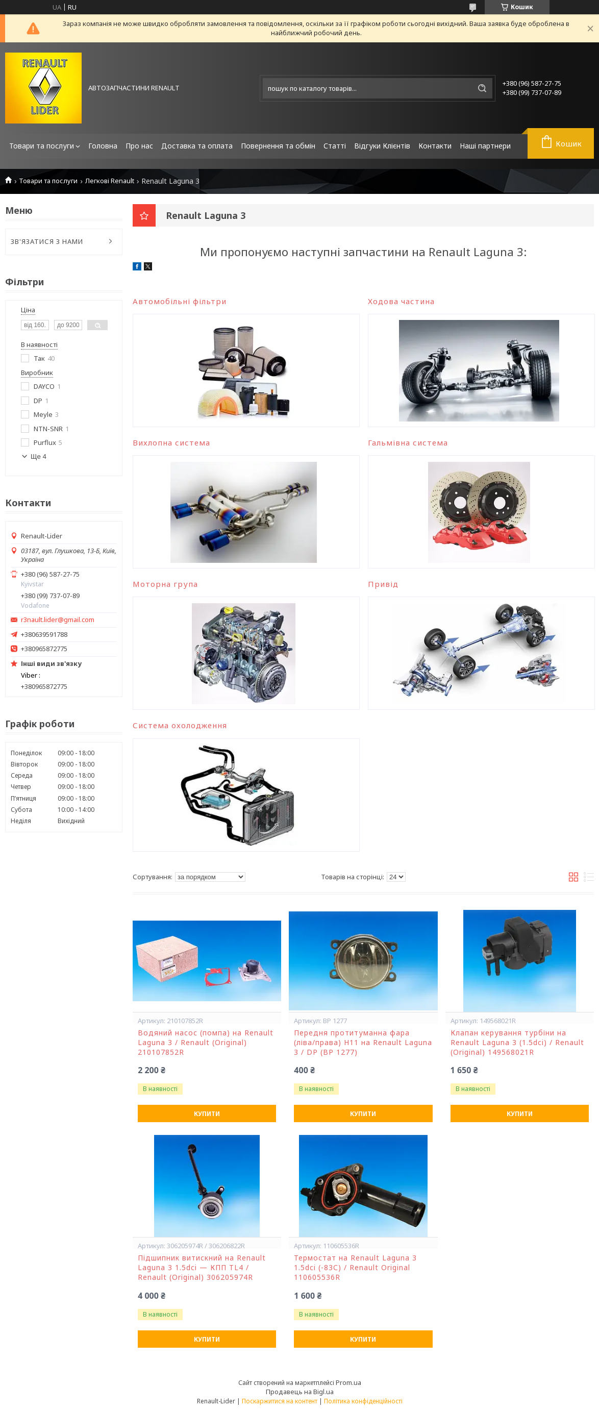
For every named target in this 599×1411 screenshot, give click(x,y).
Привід (383, 584)
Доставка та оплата (197, 146)
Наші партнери (485, 146)
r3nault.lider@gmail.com (57, 619)
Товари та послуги (41, 146)
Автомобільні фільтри (180, 301)
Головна (102, 146)
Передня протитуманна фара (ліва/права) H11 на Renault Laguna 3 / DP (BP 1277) (363, 1042)
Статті (334, 146)
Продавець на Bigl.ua (300, 1391)
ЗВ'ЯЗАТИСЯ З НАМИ (47, 241)
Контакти (435, 146)
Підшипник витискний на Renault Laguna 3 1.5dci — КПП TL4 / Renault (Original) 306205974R (202, 1267)
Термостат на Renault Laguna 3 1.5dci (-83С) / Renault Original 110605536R (355, 1267)
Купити (207, 1113)
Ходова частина (401, 301)
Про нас (139, 146)
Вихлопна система (171, 442)
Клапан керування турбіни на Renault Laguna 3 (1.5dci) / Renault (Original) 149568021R (517, 1042)
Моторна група (165, 584)
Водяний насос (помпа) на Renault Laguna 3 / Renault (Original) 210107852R (205, 1042)
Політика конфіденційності (363, 1401)
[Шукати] (482, 88)
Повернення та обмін (278, 146)
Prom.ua (348, 1382)
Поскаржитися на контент (279, 1401)
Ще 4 (38, 456)
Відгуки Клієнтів (382, 146)
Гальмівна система (408, 442)
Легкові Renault (109, 181)
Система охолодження (180, 725)
